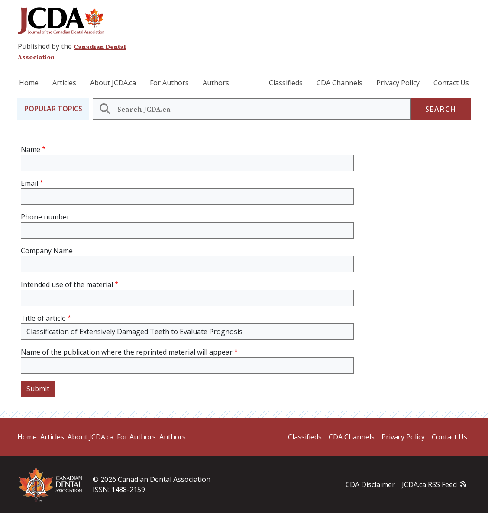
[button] (53, 109)
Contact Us (451, 82)
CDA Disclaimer (370, 484)
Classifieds (286, 82)
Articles (64, 82)
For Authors (169, 82)
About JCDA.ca (113, 82)
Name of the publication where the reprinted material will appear (127, 352)
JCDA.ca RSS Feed (429, 484)
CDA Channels (339, 82)
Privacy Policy (398, 82)
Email (29, 183)
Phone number (45, 217)
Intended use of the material (67, 284)
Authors (216, 82)
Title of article (43, 318)
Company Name (47, 250)
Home (29, 82)
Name (30, 149)
